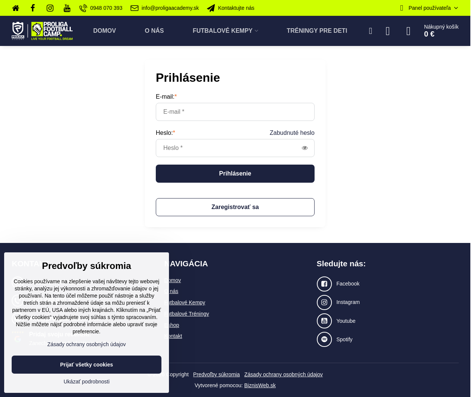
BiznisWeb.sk (260, 385)
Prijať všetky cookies (86, 365)
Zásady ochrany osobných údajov (283, 374)
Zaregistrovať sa (235, 207)
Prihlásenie (235, 173)
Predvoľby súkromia (216, 374)
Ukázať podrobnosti (86, 382)
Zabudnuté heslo (292, 133)
